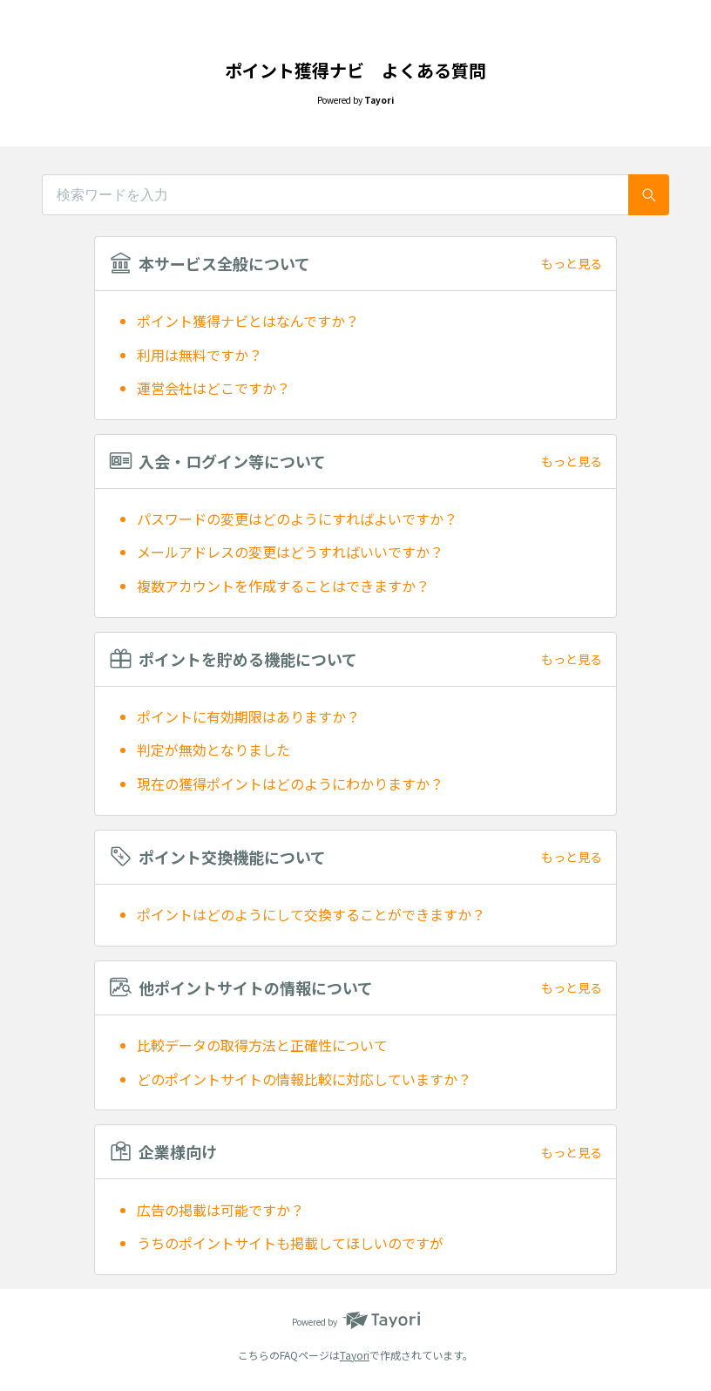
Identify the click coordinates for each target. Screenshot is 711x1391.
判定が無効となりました (213, 749)
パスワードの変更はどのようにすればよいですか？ (297, 518)
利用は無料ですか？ (199, 354)
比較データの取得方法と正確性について (262, 1045)
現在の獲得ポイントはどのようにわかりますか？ (290, 783)
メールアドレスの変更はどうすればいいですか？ (290, 551)
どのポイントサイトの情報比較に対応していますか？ (304, 1079)
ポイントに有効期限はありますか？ (248, 716)
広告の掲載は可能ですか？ (220, 1209)
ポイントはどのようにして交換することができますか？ (311, 914)
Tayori (354, 1354)
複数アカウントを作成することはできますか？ (283, 585)
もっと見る (571, 263)
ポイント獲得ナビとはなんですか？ (248, 320)
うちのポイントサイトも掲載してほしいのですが (290, 1242)
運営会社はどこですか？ (213, 387)
